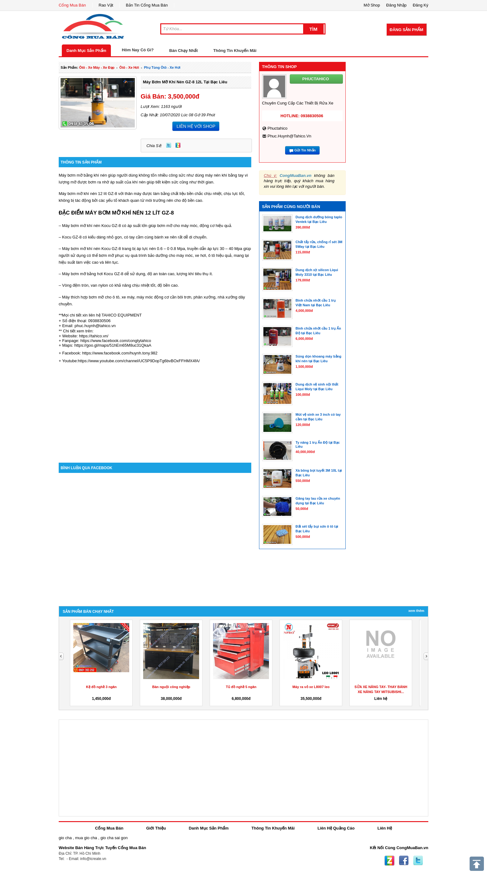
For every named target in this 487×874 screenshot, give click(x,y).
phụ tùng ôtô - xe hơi (162, 67)
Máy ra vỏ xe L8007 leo (311, 687)
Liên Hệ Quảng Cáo (335, 828)
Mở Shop (372, 5)
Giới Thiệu (156, 828)
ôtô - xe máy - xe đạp (97, 67)
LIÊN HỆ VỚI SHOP (195, 126)
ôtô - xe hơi (129, 67)
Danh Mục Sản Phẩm (86, 50)
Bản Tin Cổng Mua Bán (147, 5)
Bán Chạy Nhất (183, 50)
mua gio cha (86, 837)
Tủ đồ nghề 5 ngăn (241, 687)
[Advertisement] (155, 409)
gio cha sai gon (113, 837)
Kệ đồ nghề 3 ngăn (101, 687)
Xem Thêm (416, 611)
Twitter (168, 145)
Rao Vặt (106, 5)
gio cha (65, 837)
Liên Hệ (384, 828)
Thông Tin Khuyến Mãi (235, 50)
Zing (177, 145)
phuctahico (277, 128)
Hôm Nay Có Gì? (138, 50)
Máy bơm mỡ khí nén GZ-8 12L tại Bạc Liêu (185, 82)
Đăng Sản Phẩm (406, 29)
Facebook (404, 861)
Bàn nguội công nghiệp (171, 687)
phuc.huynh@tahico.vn (289, 136)
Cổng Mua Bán (72, 5)
